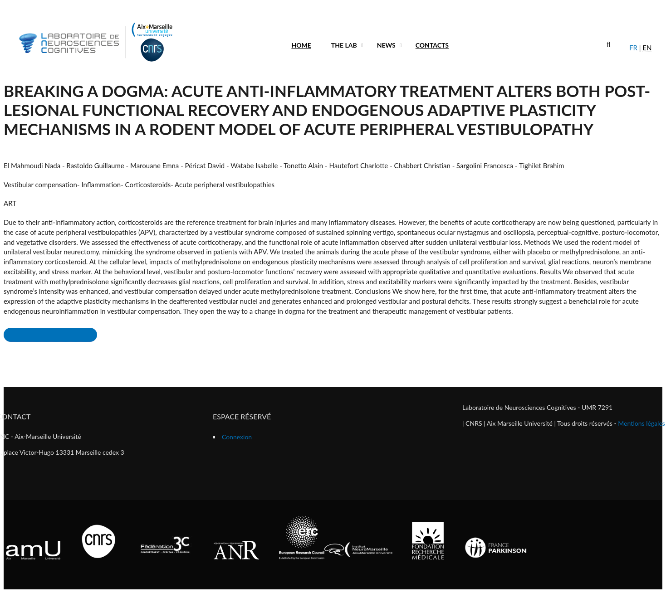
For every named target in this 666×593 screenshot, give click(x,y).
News (386, 45)
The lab (344, 45)
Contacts (432, 45)
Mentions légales (641, 423)
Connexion (237, 437)
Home (301, 45)
